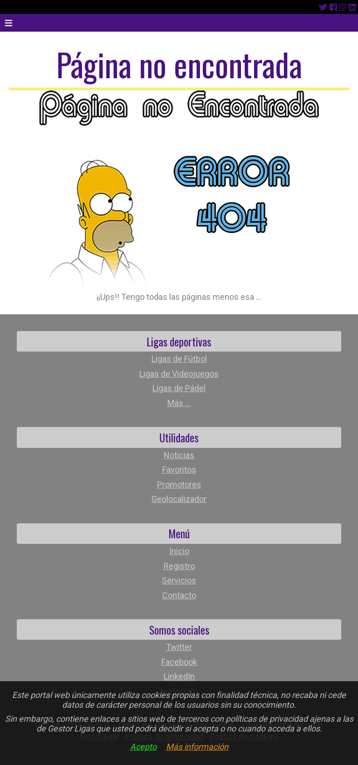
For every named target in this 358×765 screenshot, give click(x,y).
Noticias (179, 455)
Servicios (179, 580)
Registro (179, 566)
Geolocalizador (179, 499)
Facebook (179, 662)
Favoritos (179, 469)
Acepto (143, 746)
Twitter (179, 647)
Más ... (179, 403)
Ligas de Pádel (179, 388)
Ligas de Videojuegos (179, 374)
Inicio (179, 551)
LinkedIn (179, 676)
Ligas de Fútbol (179, 359)
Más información (197, 746)
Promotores (179, 484)
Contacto (179, 595)
